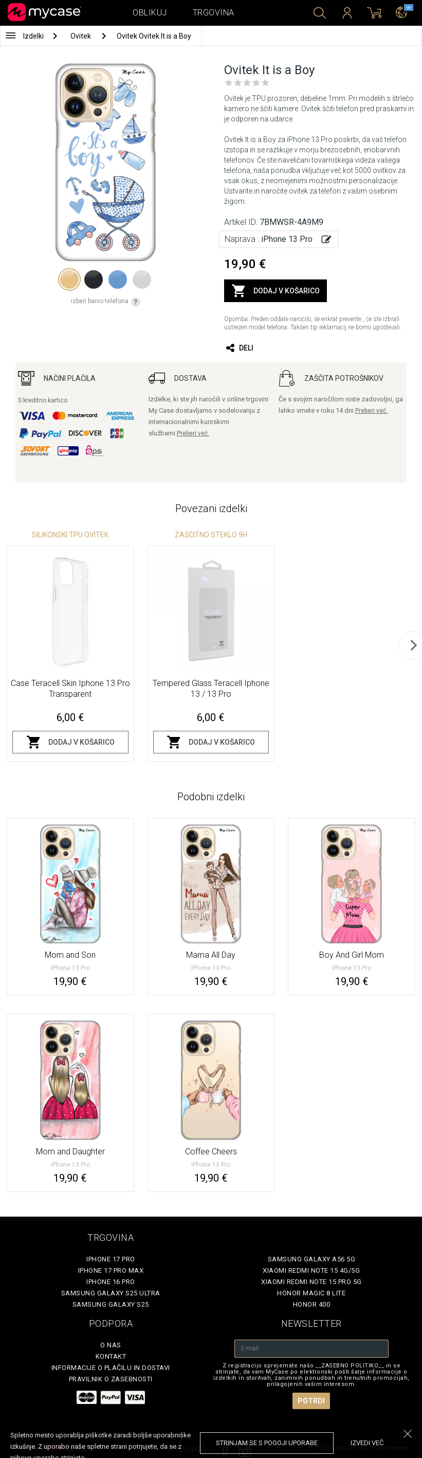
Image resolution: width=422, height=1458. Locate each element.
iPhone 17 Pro (110, 1259)
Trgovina (213, 12)
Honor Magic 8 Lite (311, 1293)
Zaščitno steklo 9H (211, 535)
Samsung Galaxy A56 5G (312, 1259)
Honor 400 (312, 1304)
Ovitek (81, 36)
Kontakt (111, 1356)
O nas (110, 1345)
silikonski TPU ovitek (70, 535)
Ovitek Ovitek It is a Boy (154, 36)
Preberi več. (193, 433)
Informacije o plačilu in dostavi (110, 1368)
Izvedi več (367, 1443)
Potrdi (311, 1401)
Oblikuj (150, 12)
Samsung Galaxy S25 (110, 1304)
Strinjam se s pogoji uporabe (267, 1443)
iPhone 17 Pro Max (111, 1270)
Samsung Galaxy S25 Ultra (110, 1293)
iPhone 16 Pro (110, 1282)
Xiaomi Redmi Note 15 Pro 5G (311, 1282)
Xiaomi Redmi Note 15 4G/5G (311, 1270)
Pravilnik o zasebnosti (111, 1379)
